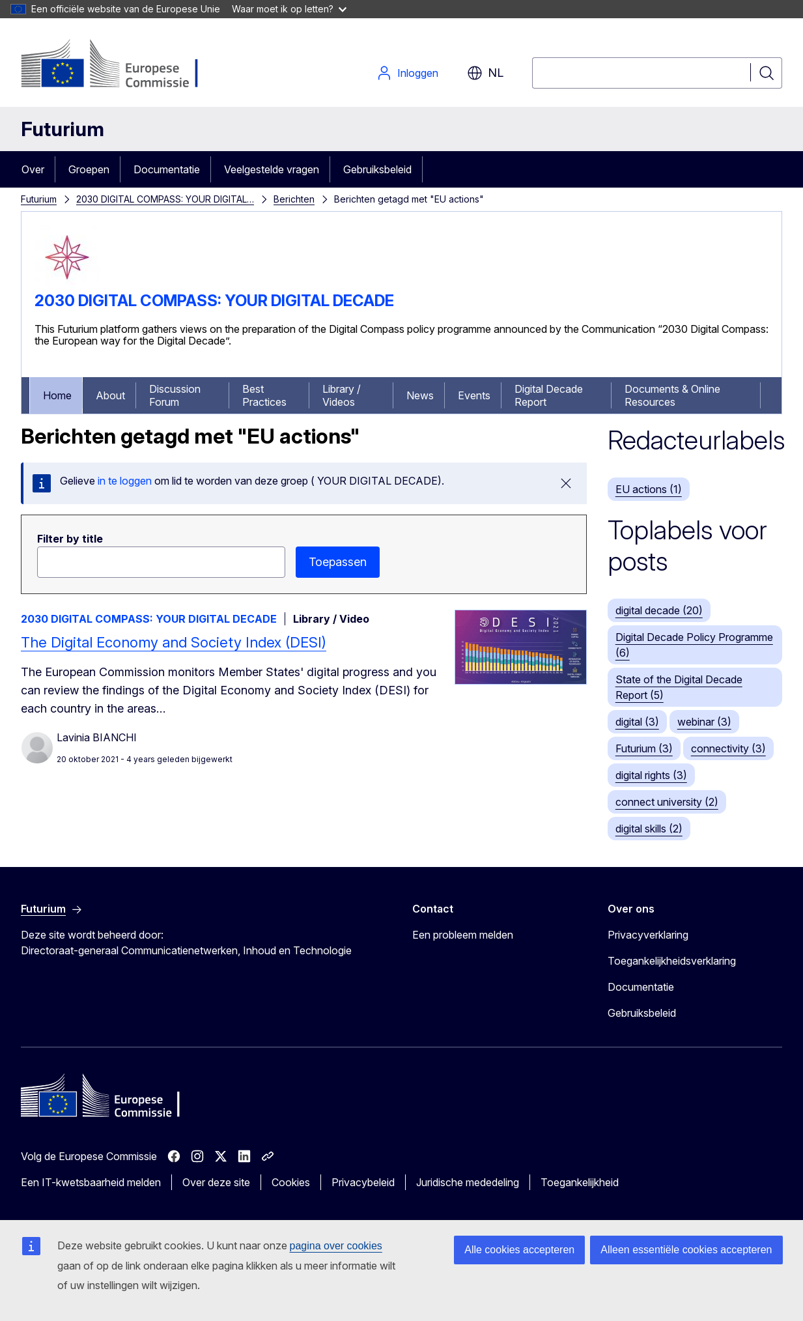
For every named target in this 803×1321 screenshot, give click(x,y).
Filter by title (70, 538)
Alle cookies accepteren (519, 1249)
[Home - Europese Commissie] (126, 65)
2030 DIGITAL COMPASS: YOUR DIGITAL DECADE (214, 300)
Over (32, 169)
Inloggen (407, 73)
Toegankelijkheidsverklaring (672, 960)
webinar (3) (704, 721)
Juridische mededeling (467, 1182)
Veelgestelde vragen (271, 169)
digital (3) (637, 721)
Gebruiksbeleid (377, 169)
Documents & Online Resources (672, 395)
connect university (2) (666, 801)
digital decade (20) (659, 610)
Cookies (291, 1182)
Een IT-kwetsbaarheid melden (91, 1182)
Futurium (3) (644, 748)
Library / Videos (341, 395)
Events (474, 395)
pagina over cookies (336, 1245)
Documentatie (167, 169)
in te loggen (125, 480)
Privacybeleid (363, 1182)
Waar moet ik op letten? (289, 8)
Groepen (88, 169)
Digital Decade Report (548, 395)
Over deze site (216, 1182)
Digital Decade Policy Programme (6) (694, 645)
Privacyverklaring (648, 934)
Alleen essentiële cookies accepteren (686, 1249)
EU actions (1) (648, 489)
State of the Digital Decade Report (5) (678, 687)
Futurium (62, 129)
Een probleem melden (462, 934)
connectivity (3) (728, 748)
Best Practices (264, 395)
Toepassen (338, 562)
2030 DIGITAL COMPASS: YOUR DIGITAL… (165, 199)
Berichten (294, 199)
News (420, 395)
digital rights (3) (651, 775)
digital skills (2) (649, 828)
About (110, 395)
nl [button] (485, 73)
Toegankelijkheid (580, 1182)
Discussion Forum (175, 395)
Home (57, 395)
